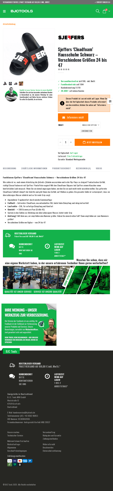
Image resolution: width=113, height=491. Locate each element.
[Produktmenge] (65, 142)
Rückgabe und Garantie (52, 435)
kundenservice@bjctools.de (24, 412)
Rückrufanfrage (13, 444)
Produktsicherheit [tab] (61, 168)
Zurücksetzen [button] (87, 131)
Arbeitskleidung (9, 23)
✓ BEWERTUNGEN (102, 2)
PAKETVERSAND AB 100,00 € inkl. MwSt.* (39, 366)
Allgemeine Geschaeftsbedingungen (17, 449)
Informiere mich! (73, 117)
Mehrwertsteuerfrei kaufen (18, 440)
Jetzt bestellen (94, 142)
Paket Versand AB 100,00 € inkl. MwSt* (29, 236)
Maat (60, 124)
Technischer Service (15, 435)
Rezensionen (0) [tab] (83, 168)
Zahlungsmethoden (50, 438)
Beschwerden (48, 447)
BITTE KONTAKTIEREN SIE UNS (25, 250)
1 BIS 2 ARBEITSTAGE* (61, 384)
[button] (5, 11)
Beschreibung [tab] (9, 168)
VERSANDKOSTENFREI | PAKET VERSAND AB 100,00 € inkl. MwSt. (26, 2)
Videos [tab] (99, 168)
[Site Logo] (22, 11)
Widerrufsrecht (49, 444)
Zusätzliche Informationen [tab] (34, 168)
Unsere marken (13, 432)
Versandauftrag (49, 432)
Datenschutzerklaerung (52, 450)
